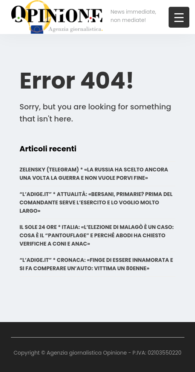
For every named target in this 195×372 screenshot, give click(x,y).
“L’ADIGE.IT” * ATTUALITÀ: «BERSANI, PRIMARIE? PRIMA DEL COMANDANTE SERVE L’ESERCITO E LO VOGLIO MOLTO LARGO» (96, 202)
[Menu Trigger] (179, 17)
